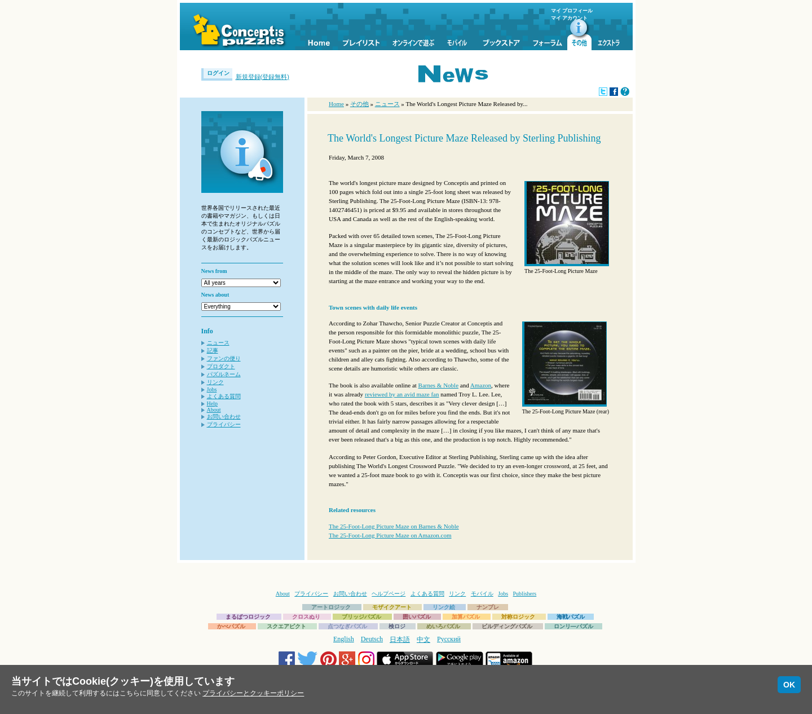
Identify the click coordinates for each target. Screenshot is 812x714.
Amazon (480, 385)
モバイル (482, 593)
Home (336, 103)
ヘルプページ (388, 593)
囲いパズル (417, 617)
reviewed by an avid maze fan (402, 394)
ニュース (218, 343)
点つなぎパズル (347, 626)
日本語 (400, 640)
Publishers (525, 593)
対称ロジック (518, 617)
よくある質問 (224, 396)
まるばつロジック (248, 617)
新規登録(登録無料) (262, 76)
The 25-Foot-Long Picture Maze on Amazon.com (390, 535)
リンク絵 (444, 607)
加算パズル (466, 617)
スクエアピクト (286, 626)
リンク (215, 382)
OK (789, 684)
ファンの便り (224, 358)
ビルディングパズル (507, 626)
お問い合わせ (224, 416)
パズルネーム (224, 374)
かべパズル (231, 626)
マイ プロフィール (572, 11)
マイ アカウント (569, 18)
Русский (449, 639)
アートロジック (331, 607)
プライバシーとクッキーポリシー (253, 693)
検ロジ (397, 626)
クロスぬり (306, 617)
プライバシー (224, 424)
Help (212, 403)
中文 (423, 640)
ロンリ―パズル (573, 626)
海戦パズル (571, 617)
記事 (212, 350)
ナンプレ (487, 607)
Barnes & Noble (438, 385)
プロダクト (221, 366)
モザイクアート (392, 607)
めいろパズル (443, 626)
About (214, 410)
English (343, 639)
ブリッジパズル (361, 617)
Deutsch (372, 639)
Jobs (212, 389)
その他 (359, 103)
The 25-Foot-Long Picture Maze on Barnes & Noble (394, 526)
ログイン (218, 73)
